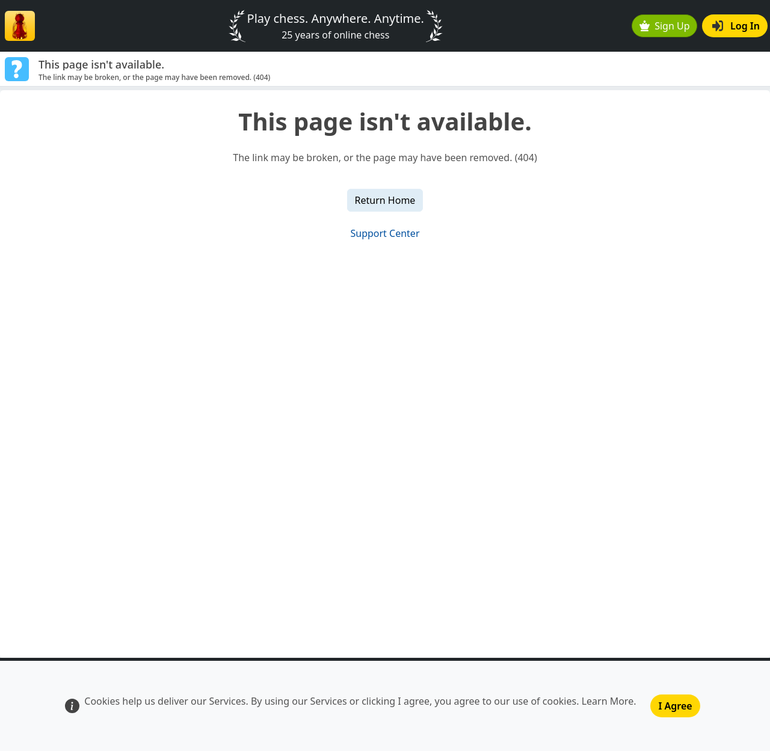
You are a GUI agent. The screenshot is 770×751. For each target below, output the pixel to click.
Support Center (384, 233)
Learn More (608, 701)
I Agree (675, 706)
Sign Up (664, 25)
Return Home (385, 200)
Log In (736, 25)
